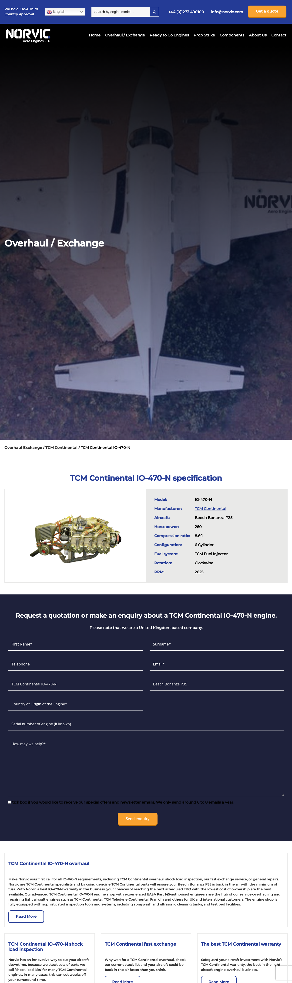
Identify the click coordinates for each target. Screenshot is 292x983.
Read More (26, 916)
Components (232, 35)
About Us (258, 35)
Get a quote (267, 11)
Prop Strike (204, 35)
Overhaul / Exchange (125, 35)
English (56, 12)
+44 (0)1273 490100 (186, 12)
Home (95, 35)
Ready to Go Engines (169, 35)
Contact (278, 35)
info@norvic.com (227, 12)
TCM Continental (210, 508)
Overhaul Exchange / (24, 447)
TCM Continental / (63, 447)
